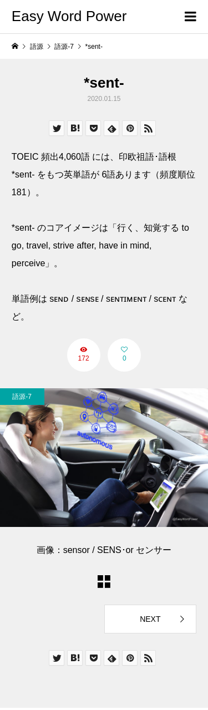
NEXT (150, 619)
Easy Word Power (69, 16)
